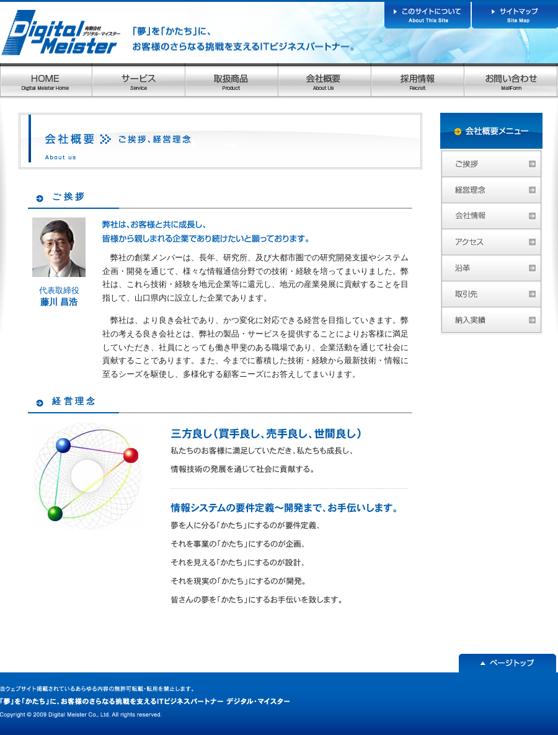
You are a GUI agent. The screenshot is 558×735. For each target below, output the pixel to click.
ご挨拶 (69, 196)
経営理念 (74, 401)
